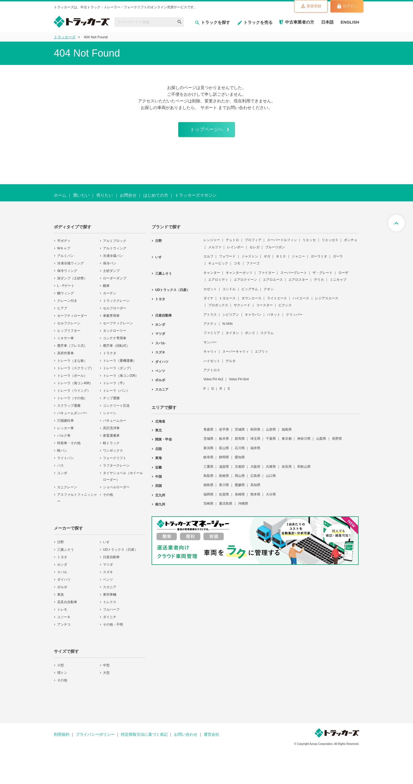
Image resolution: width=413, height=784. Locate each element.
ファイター (266, 276)
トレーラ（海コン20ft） (120, 379)
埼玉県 (255, 442)
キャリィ (210, 355)
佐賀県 (224, 497)
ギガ (267, 260)
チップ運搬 (111, 401)
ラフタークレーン (116, 469)
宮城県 (240, 433)
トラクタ (109, 356)
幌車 (106, 289)
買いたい (81, 198)
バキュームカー (114, 424)
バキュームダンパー (72, 416)
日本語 (327, 22)
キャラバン (253, 318)
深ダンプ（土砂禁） (72, 282)
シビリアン (230, 318)
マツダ (108, 568)
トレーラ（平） (114, 386)
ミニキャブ (338, 283)
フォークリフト (114, 461)
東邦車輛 (109, 598)
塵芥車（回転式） (116, 349)
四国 (158, 489)
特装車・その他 (68, 446)
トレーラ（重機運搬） (119, 364)
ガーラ (338, 260)
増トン (62, 676)
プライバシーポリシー (95, 737)
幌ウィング (65, 297)
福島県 (287, 433)
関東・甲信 (163, 443)
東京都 (287, 442)
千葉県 (271, 442)
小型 (60, 669)
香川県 (224, 488)
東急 (60, 598)
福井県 (255, 451)
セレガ (255, 250)
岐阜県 (208, 460)
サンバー (210, 346)
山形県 (271, 433)
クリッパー (294, 318)
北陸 (158, 452)
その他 (108, 498)
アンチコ (63, 628)
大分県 (271, 497)
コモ (237, 267)
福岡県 (208, 497)
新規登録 (300, 6)
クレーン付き (67, 304)
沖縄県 (243, 507)
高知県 (255, 488)
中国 (158, 480)
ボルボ (62, 590)
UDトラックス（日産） (120, 553)
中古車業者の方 (299, 22)
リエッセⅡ (330, 243)
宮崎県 (208, 507)
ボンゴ (250, 336)
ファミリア (211, 336)
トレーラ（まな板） (72, 364)
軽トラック (111, 446)
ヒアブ (62, 311)
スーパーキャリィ (235, 355)
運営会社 (211, 737)
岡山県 (240, 479)
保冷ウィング (67, 274)
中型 (106, 669)
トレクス (109, 605)
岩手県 (224, 433)
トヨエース (227, 302)
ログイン (343, 6)
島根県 (224, 479)
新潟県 (208, 451)
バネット (273, 318)
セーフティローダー (72, 319)
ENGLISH (350, 22)
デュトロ (232, 243)
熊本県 (255, 497)
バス (60, 469)
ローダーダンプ (114, 282)
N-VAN (227, 327)
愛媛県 (240, 488)
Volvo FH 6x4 (239, 383)
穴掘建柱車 (65, 424)
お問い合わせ (185, 737)
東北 (158, 434)
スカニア (109, 590)
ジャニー (298, 260)
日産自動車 (111, 560)
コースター (264, 308)
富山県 (224, 451)
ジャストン (249, 260)
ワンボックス (113, 454)
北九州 (160, 498)
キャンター (211, 276)
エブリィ (261, 355)
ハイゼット (211, 364)
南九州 (160, 508)
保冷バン (109, 267)
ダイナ (208, 302)
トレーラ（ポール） (72, 379)
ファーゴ (253, 267)
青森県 (208, 433)
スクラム (267, 336)
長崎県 (240, 497)
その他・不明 (113, 628)
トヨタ (62, 560)
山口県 (271, 479)
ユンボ (62, 476)
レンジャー (211, 243)
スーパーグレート (293, 276)
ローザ (343, 276)
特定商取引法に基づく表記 (144, 737)
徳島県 (208, 488)
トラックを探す (212, 22)
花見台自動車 (67, 605)
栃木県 (224, 442)
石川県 (240, 451)
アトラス (210, 318)
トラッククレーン (116, 304)
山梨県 (321, 442)
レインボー (235, 250)
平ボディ (63, 244)
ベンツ (108, 583)
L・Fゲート (65, 289)
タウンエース (251, 302)
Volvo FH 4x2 (213, 383)
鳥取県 (208, 479)
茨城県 (208, 442)
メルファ (214, 250)
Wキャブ (63, 252)
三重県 (208, 470)
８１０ (281, 260)
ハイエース (301, 302)
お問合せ (128, 198)
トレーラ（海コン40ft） (75, 386)
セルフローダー (114, 311)
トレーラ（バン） (116, 394)
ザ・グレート (323, 276)
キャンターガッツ (239, 276)
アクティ (210, 327)
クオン (269, 292)
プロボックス (218, 308)
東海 (158, 461)
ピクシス (285, 308)
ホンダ (62, 568)
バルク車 (63, 439)
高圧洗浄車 (111, 431)
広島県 (255, 479)
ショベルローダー (116, 490)
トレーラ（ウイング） (73, 394)
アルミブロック (114, 244)
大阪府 (255, 470)
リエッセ (309, 243)
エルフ (208, 260)
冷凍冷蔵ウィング (70, 267)
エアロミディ (218, 283)
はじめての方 (155, 198)
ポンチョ (350, 243)
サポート (208, 107)
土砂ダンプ (111, 274)
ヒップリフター (68, 334)
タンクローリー (114, 334)
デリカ (319, 283)
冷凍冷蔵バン (113, 259)
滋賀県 (224, 470)
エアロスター (298, 283)
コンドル (229, 292)
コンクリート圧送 (116, 409)
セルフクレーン (68, 326)
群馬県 (240, 442)
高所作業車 (65, 356)
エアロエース (273, 283)
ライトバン (65, 461)
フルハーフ (111, 613)
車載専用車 (111, 319)
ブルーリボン (275, 250)
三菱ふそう (65, 553)
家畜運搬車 (111, 439)
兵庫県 (271, 470)
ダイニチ (109, 620)
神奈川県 (304, 442)
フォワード (227, 260)
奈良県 (287, 470)
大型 (106, 676)
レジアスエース (326, 302)
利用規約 (61, 737)
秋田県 (255, 433)
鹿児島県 (225, 507)
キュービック (218, 267)
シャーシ (109, 416)
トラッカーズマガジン (195, 198)
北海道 (160, 425)
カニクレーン (67, 490)
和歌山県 (304, 470)
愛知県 (240, 460)
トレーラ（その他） (72, 401)
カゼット (210, 292)
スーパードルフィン (282, 243)
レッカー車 (65, 431)
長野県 (337, 442)
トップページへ (206, 131)
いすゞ (108, 545)
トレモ (62, 613)
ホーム (60, 198)
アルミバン (65, 259)
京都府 (240, 470)
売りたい (104, 198)
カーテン (109, 297)
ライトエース (277, 302)
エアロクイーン (245, 283)
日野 (60, 545)
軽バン (62, 454)
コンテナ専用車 (114, 341)
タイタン (232, 336)
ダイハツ (63, 583)
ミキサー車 (65, 341)
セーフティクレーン (118, 326)
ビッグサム (249, 292)
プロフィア (253, 243)
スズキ (108, 575)
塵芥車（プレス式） (72, 349)
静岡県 (224, 460)
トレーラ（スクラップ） (75, 371)
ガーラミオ (319, 260)
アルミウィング (114, 252)
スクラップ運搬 (68, 409)
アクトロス (211, 373)
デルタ (231, 364)
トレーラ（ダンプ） (118, 371)
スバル (62, 575)
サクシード (242, 308)
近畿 (158, 470)
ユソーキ (63, 620)
